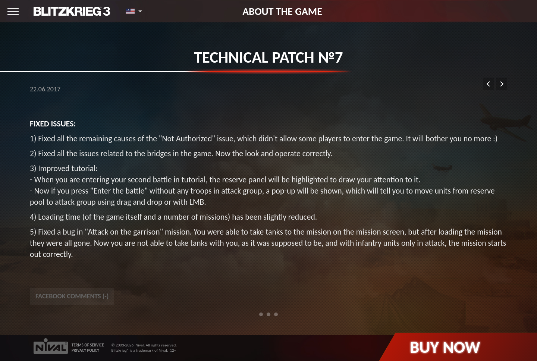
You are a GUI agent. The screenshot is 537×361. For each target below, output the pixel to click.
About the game (282, 11)
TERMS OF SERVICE (88, 345)
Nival (139, 345)
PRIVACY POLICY (85, 350)
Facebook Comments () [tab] (72, 296)
